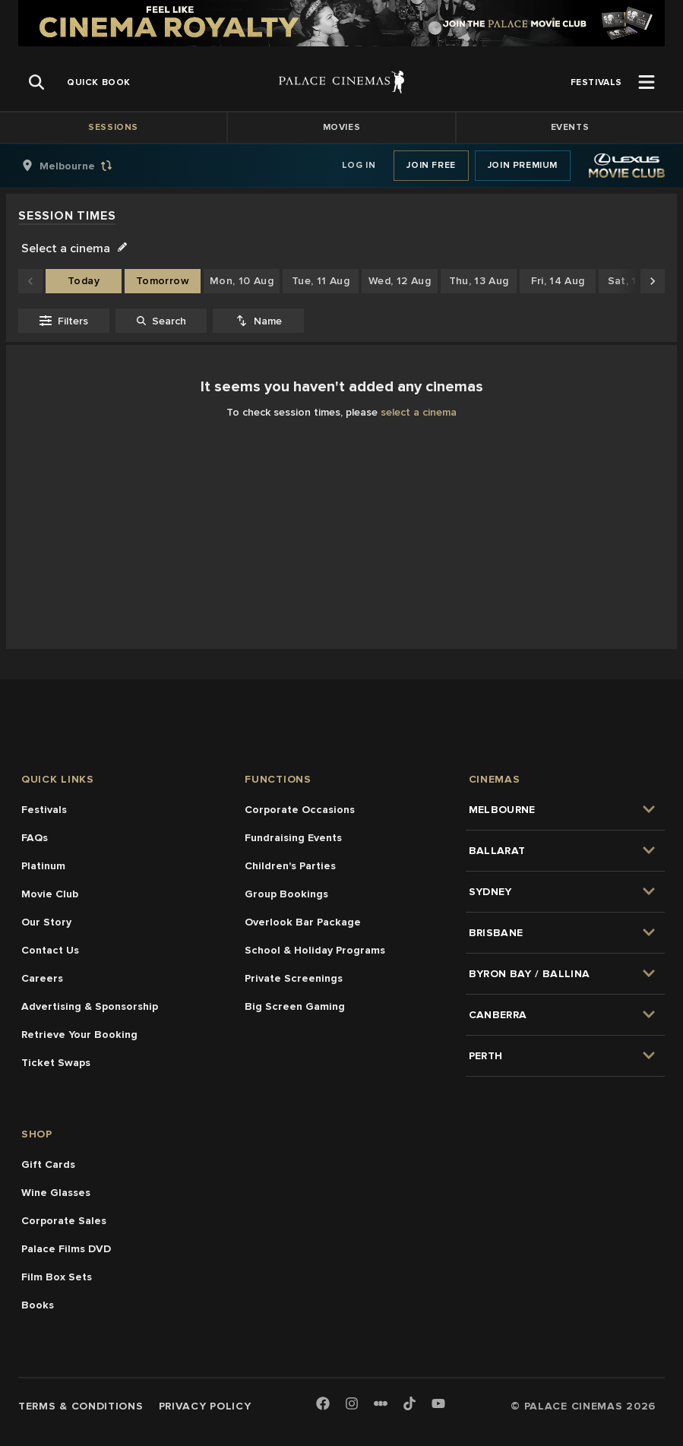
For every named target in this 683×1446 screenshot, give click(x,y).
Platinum (43, 865)
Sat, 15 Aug (637, 280)
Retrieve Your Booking (79, 1034)
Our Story (46, 922)
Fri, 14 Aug (558, 280)
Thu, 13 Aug (479, 280)
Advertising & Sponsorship (89, 1006)
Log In (359, 165)
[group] (82, 165)
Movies (342, 127)
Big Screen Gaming (295, 1006)
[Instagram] (352, 1405)
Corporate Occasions (300, 809)
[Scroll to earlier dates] (30, 281)
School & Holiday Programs (315, 950)
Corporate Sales (63, 1220)
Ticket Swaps (55, 1062)
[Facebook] (323, 1405)
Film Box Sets (56, 1276)
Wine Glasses (55, 1192)
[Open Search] (36, 82)
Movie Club (49, 894)
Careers (42, 978)
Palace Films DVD (66, 1248)
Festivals (44, 809)
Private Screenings (294, 978)
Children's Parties (290, 865)
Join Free (430, 165)
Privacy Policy (205, 1406)
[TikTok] (409, 1403)
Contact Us (50, 950)
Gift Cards (48, 1164)
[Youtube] (438, 1405)
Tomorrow (162, 280)
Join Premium (523, 165)
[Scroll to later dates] (652, 281)
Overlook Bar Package (303, 922)
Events (570, 127)
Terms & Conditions (81, 1406)
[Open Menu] (646, 82)
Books (37, 1305)
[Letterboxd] (380, 1403)
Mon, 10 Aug (242, 280)
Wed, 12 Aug (399, 280)
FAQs (34, 837)
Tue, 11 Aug (320, 280)
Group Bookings (286, 894)
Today (84, 280)
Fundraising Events (293, 837)
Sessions (113, 127)
